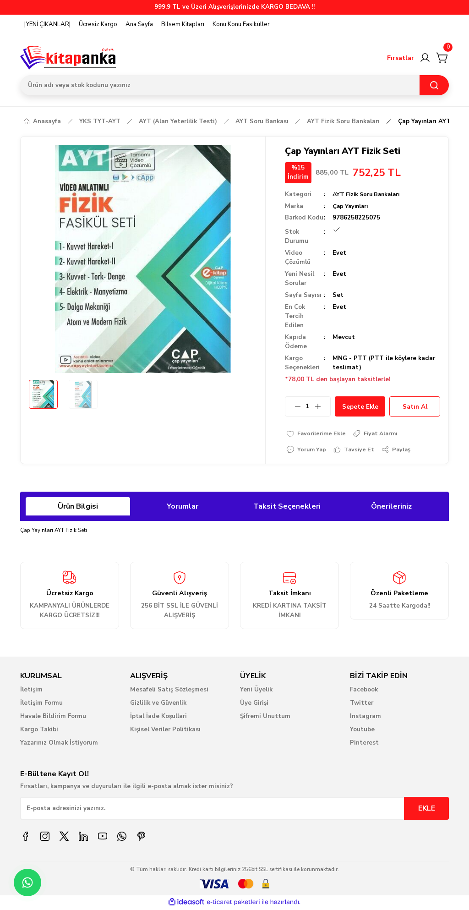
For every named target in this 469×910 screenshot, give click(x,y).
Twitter (361, 704)
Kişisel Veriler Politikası (165, 731)
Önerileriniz (391, 508)
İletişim (31, 691)
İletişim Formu (41, 704)
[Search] (234, 85)
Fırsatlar (400, 57)
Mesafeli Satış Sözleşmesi (169, 691)
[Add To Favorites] (317, 434)
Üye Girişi (254, 704)
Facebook (364, 691)
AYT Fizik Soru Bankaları (369, 194)
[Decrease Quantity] (293, 406)
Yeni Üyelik (256, 691)
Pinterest (364, 744)
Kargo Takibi (39, 731)
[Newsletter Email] (234, 809)
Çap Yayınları (352, 206)
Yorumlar (182, 508)
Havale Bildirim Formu (53, 717)
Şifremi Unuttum (265, 717)
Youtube (362, 731)
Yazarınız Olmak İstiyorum (59, 744)
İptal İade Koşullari (158, 717)
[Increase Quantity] (322, 406)
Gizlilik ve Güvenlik (158, 704)
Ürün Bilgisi (78, 508)
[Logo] (68, 58)
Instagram (365, 717)
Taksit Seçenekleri (287, 508)
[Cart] (442, 57)
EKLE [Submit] (426, 810)
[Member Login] (425, 57)
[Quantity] (308, 406)
